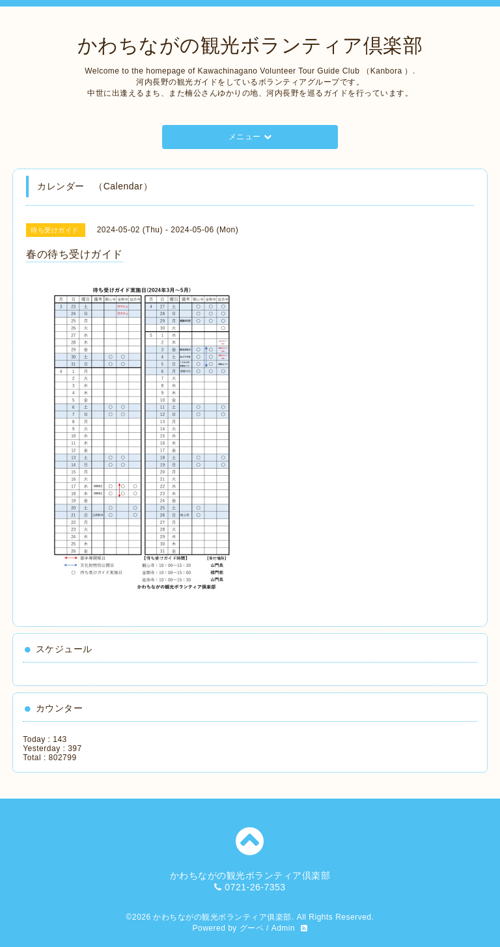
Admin (283, 928)
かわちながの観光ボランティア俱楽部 (222, 917)
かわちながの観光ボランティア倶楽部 (250, 45)
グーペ (252, 928)
